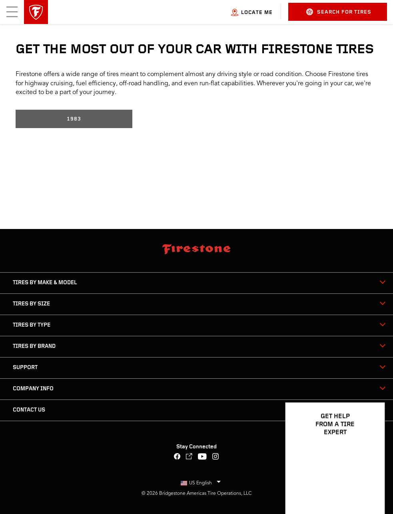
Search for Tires (338, 11)
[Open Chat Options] (370, 485)
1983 (74, 119)
